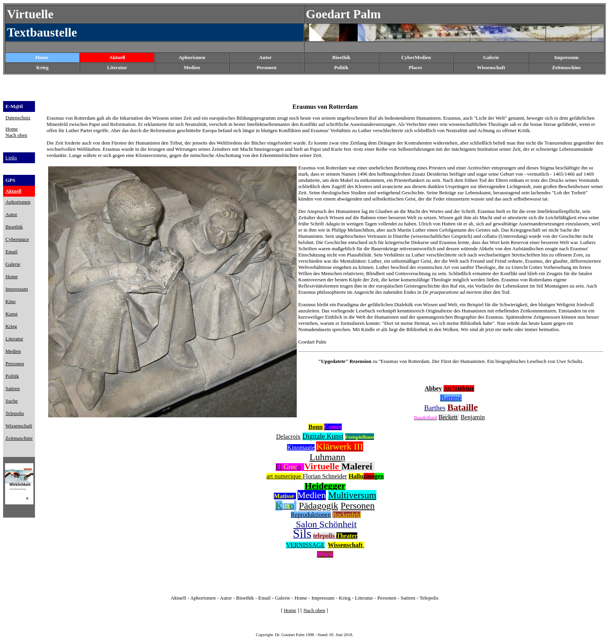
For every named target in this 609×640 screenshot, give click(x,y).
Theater (346, 535)
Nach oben (16, 135)
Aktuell (117, 57)
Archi (459, 388)
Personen (267, 67)
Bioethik (245, 598)
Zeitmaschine (566, 67)
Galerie (282, 598)
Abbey (433, 388)
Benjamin (473, 417)
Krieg (344, 598)
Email (264, 598)
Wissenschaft (491, 67)
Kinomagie (301, 447)
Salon (307, 524)
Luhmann (327, 457)
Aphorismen (192, 57)
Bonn (315, 427)
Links (11, 157)
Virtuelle (322, 466)
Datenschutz (17, 117)
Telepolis (428, 598)
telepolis (324, 535)
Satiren (408, 598)
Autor (265, 57)
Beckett (448, 417)
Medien (192, 67)
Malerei (358, 466)
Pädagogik (318, 505)
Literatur (364, 598)
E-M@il (14, 106)
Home (41, 57)
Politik (341, 67)
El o (288, 467)
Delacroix (288, 436)
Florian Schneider (325, 476)
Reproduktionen (311, 514)
